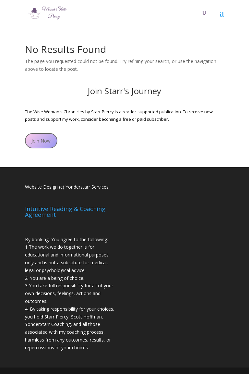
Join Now (41, 141)
